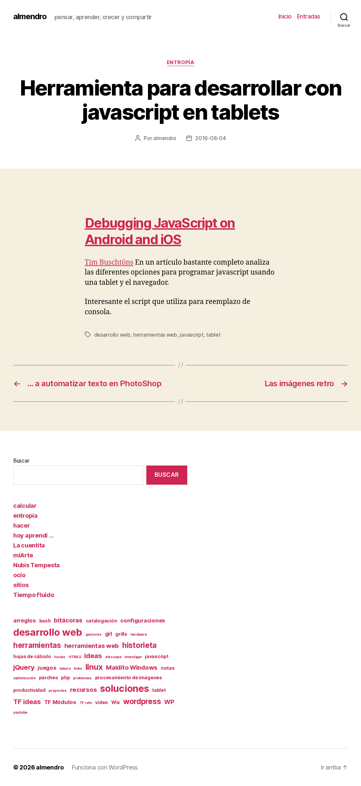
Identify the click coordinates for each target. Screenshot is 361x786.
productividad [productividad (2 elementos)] (29, 690)
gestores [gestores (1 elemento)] (94, 634)
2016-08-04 (210, 138)
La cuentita (29, 545)
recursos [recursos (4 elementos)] (83, 689)
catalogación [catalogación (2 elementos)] (101, 620)
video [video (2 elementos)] (101, 702)
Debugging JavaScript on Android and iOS (160, 231)
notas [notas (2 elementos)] (168, 668)
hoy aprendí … (33, 535)
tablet (213, 334)
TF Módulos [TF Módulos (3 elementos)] (60, 702)
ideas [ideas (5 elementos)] (93, 656)
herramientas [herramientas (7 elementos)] (37, 645)
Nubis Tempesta (36, 565)
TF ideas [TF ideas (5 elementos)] (27, 701)
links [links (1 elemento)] (78, 668)
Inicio (285, 16)
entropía (180, 62)
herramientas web (155, 334)
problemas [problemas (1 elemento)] (82, 678)
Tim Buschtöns (109, 262)
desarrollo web (112, 334)
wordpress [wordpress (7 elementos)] (142, 701)
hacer (21, 525)
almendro (30, 16)
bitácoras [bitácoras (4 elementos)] (68, 620)
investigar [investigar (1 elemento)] (133, 657)
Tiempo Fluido (33, 594)
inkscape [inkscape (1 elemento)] (113, 657)
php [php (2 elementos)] (65, 677)
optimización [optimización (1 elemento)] (24, 678)
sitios (20, 584)
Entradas (308, 16)
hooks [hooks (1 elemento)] (59, 657)
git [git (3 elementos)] (108, 633)
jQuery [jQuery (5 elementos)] (23, 667)
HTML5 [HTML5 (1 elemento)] (75, 657)
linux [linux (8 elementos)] (94, 667)
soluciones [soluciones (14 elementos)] (124, 688)
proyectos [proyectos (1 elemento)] (58, 691)
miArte (23, 555)
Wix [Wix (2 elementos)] (115, 702)
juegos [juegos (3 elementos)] (47, 667)
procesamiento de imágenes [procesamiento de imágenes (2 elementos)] (128, 677)
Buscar (21, 460)
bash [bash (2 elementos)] (45, 620)
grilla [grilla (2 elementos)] (121, 634)
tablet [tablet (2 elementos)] (158, 690)
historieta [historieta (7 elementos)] (139, 645)
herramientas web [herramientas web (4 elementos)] (91, 646)
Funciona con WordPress (105, 767)
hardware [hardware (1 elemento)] (138, 634)
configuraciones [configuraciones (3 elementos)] (142, 620)
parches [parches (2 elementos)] (48, 677)
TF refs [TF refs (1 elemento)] (86, 703)
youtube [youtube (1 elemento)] (20, 712)
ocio (19, 575)
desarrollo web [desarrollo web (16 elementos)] (47, 632)
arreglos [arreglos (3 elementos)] (24, 620)
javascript (191, 334)
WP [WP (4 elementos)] (169, 702)
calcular (25, 505)
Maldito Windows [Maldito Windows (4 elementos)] (132, 667)
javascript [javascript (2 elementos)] (156, 656)
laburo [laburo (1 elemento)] (64, 668)
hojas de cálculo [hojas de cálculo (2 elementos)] (32, 656)
